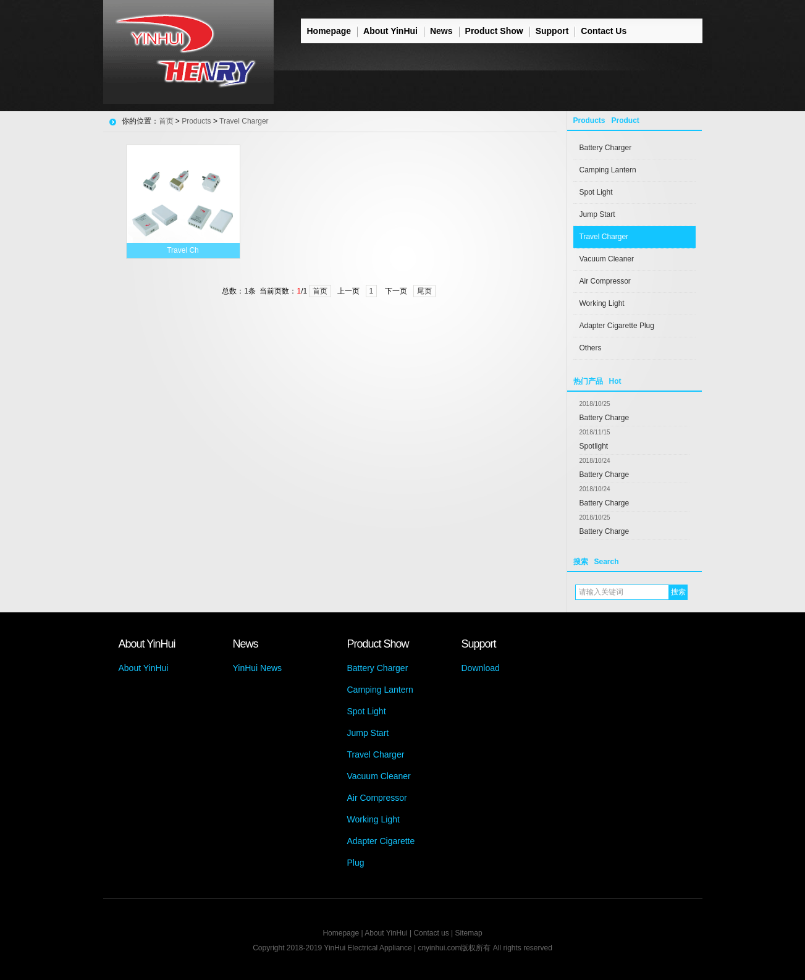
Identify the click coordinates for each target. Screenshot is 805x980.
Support (552, 31)
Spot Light (596, 192)
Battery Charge (605, 417)
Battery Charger (606, 147)
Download (481, 668)
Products (196, 121)
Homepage (329, 31)
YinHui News (257, 668)
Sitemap (469, 933)
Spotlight (594, 446)
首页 (166, 121)
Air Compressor (605, 281)
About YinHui (390, 31)
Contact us (431, 933)
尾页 (424, 291)
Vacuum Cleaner (607, 259)
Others (591, 348)
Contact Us (603, 31)
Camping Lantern (608, 170)
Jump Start (597, 214)
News (441, 31)
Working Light (602, 303)
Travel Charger (604, 236)
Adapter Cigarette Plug (617, 325)
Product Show (494, 31)
